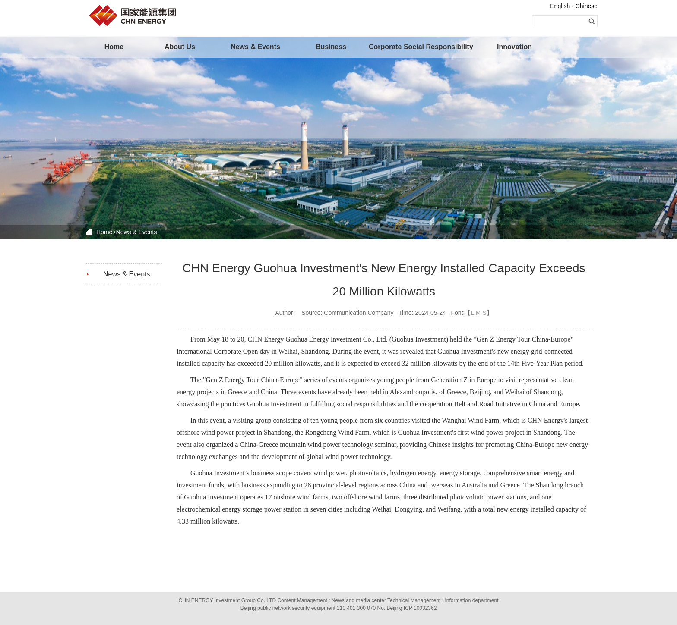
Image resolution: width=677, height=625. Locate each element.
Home (113, 46)
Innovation (514, 46)
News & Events (255, 46)
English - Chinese (574, 6)
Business (331, 46)
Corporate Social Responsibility (405, 46)
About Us (180, 46)
